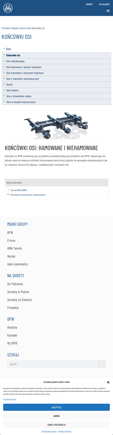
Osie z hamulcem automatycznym (22, 78)
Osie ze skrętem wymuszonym (21, 102)
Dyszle (9, 84)
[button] (108, 381)
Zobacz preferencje (56, 424)
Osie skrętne (12, 90)
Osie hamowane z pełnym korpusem (23, 67)
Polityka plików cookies (49, 431)
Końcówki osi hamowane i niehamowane (28, 194)
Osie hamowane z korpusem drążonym (25, 73)
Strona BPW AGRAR (19, 190)
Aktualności (104, 4)
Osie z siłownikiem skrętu (18, 96)
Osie (29, 28)
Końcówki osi (13, 55)
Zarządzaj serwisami (9, 399)
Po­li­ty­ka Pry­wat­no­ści (65, 431)
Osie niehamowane (15, 61)
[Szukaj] (102, 364)
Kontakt (89, 4)
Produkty (6, 28)
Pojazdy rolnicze (19, 28)
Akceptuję (56, 407)
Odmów (56, 416)
